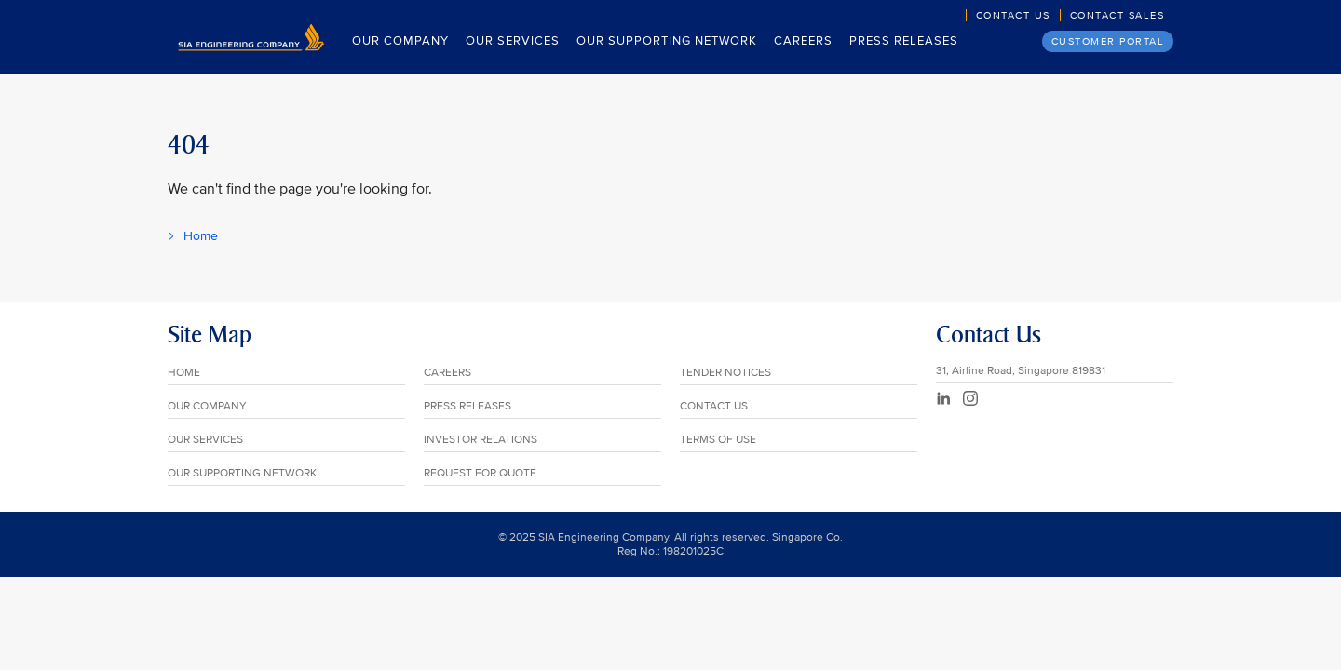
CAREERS (447, 373)
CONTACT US (714, 406)
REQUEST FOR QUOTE (480, 473)
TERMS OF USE (718, 440)
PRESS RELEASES (467, 406)
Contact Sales (1117, 15)
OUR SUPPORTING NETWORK (242, 473)
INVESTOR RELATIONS (480, 440)
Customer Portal (1108, 41)
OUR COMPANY (207, 406)
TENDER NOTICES (725, 373)
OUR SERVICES (205, 440)
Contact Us (1013, 15)
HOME (184, 373)
